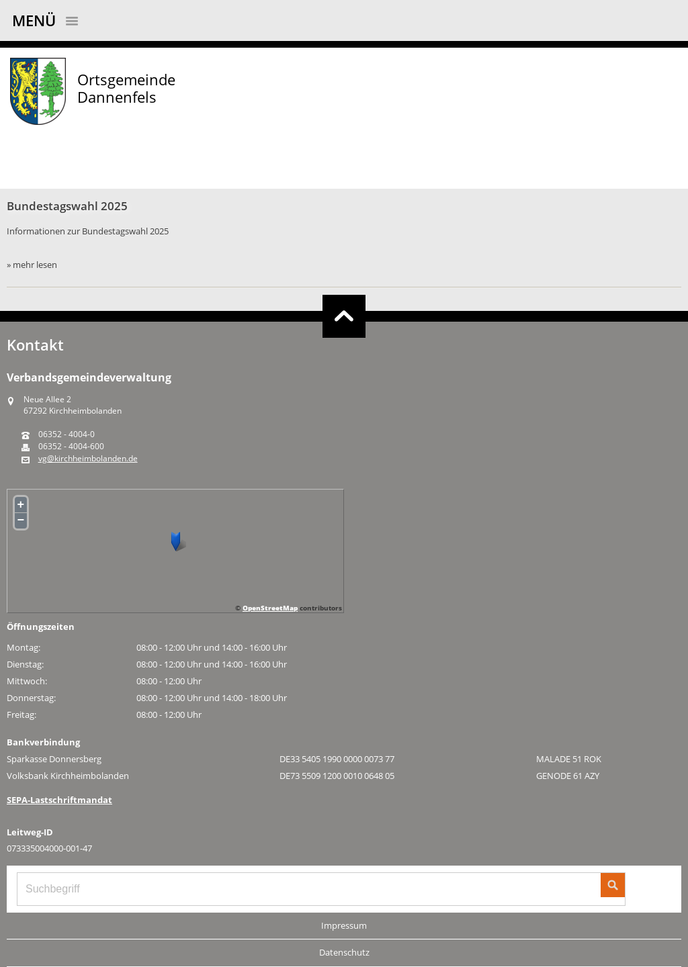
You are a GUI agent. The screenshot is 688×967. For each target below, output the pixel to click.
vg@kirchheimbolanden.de (88, 459)
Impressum (344, 925)
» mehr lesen (32, 265)
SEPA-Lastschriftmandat (59, 800)
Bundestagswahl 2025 (67, 206)
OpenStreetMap (270, 607)
